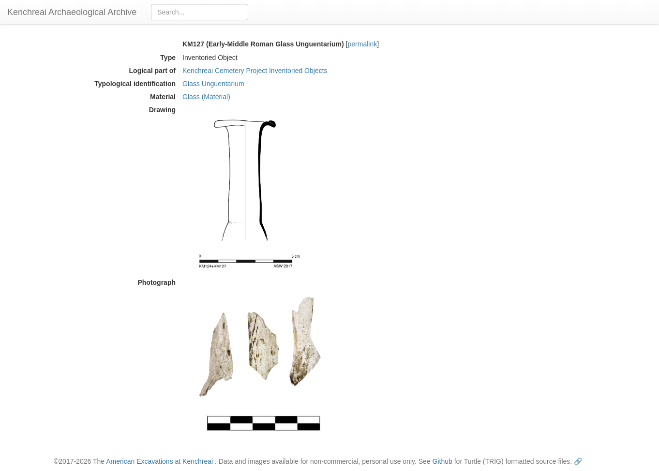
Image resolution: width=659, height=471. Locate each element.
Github (442, 461)
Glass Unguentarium (213, 84)
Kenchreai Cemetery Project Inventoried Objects (255, 70)
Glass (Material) (206, 97)
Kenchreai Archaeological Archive (71, 12)
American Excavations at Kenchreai (159, 461)
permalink (362, 44)
